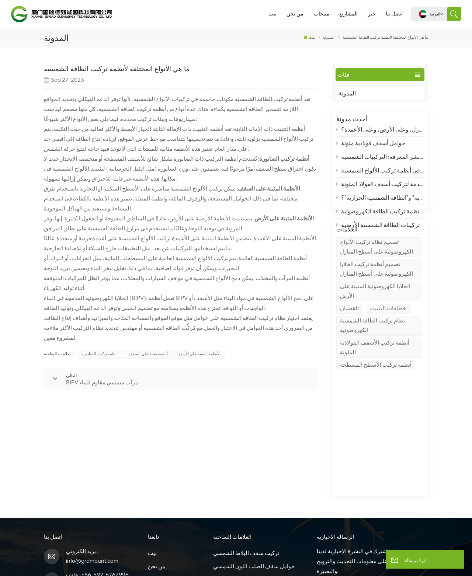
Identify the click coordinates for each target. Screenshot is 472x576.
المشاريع (348, 13)
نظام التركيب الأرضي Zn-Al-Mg (249, 530)
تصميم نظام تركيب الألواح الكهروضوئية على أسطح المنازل (376, 278)
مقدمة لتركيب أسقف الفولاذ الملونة (380, 188)
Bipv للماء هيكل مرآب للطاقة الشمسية (257, 517)
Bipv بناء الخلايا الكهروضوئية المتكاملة (256, 504)
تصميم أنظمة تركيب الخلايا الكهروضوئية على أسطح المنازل (376, 300)
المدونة (354, 94)
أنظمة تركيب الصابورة (99, 354)
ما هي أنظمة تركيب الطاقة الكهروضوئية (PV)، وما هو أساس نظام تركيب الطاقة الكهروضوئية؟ (380, 215)
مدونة (154, 530)
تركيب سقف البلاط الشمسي (246, 464)
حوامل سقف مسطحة (238, 491)
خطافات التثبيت (387, 339)
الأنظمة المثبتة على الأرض (200, 354)
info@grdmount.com (92, 472)
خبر (372, 13)
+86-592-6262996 (105, 486)
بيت (272, 13)
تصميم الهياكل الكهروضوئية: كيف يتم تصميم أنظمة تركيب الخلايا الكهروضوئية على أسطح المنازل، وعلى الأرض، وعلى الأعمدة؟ (380, 133)
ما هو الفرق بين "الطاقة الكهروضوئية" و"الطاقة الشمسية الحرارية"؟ (380, 201)
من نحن (295, 13)
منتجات (321, 13)
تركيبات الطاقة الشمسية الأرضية (378, 228)
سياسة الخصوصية (272, 562)
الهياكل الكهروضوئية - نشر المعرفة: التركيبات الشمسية (380, 160)
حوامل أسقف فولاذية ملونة (371, 147)
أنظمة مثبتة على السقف (148, 354)
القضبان (349, 339)
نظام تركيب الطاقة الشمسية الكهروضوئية (372, 357)
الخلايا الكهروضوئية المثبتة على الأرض (375, 322)
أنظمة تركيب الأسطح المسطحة (376, 396)
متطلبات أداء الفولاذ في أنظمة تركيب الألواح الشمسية (380, 174)
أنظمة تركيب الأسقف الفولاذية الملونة (374, 379)
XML (240, 562)
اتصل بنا (394, 13)
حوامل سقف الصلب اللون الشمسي (254, 477)
